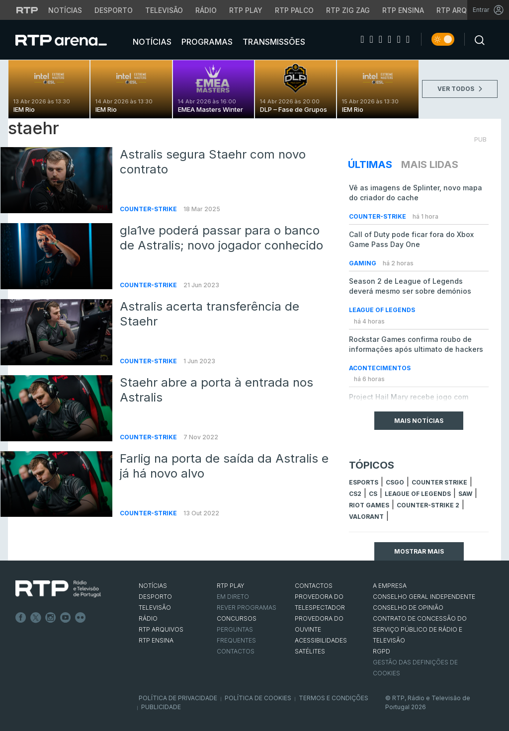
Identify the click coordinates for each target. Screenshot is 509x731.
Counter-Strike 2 (428, 505)
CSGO (395, 482)
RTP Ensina (156, 640)
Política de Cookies (258, 698)
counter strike (439, 482)
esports (363, 482)
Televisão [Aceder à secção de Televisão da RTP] (164, 10)
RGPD (381, 651)
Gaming (363, 263)
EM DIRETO (233, 596)
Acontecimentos (380, 368)
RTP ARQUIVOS (161, 629)
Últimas (370, 164)
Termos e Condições (333, 698)
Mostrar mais (419, 551)
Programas (206, 42)
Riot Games (369, 505)
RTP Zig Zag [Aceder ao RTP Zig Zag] (348, 10)
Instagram (50, 617)
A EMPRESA (390, 585)
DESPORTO (155, 596)
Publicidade (161, 707)
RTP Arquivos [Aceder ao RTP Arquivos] (462, 10)
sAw (465, 493)
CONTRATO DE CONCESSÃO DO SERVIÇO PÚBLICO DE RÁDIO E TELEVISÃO (420, 629)
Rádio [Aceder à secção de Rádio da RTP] (206, 10)
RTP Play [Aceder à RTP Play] (245, 10)
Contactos (235, 651)
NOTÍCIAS (153, 585)
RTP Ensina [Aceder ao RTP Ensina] (403, 10)
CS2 (355, 493)
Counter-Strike (149, 209)
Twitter (35, 617)
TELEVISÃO (155, 607)
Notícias (151, 42)
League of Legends (382, 310)
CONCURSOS (236, 618)
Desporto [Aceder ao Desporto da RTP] (113, 10)
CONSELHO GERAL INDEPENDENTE (424, 596)
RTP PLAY (231, 585)
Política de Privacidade (178, 698)
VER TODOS (459, 88)
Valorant (366, 516)
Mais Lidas (429, 164)
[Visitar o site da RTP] (27, 10)
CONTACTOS (314, 585)
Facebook (20, 617)
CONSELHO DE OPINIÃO (408, 607)
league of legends (418, 493)
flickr (80, 617)
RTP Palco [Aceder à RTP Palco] (294, 10)
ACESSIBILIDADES (321, 640)
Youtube (65, 617)
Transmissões (273, 42)
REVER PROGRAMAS (246, 607)
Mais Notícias (418, 420)
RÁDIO (148, 618)
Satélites (310, 651)
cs (373, 493)
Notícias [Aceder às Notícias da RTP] (65, 10)
